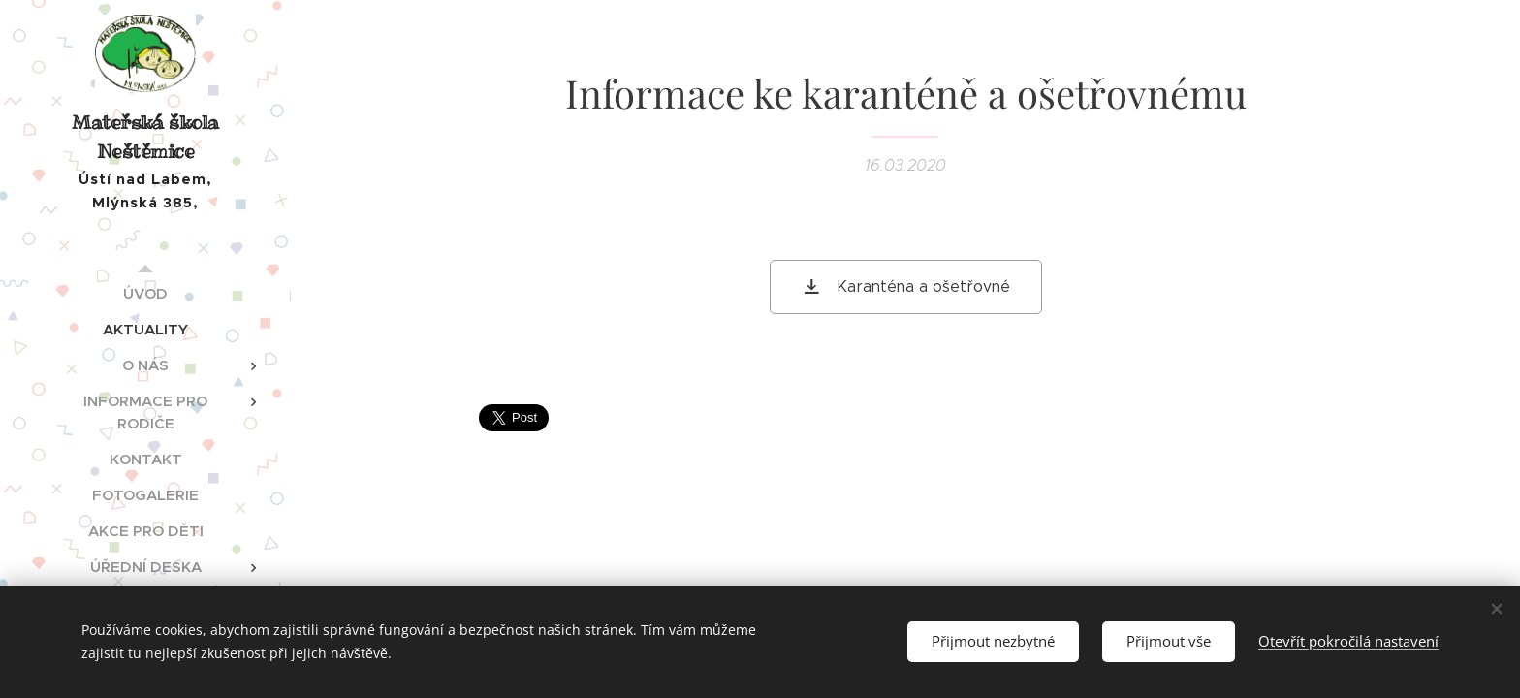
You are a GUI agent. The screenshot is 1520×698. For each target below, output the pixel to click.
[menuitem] (145, 293)
